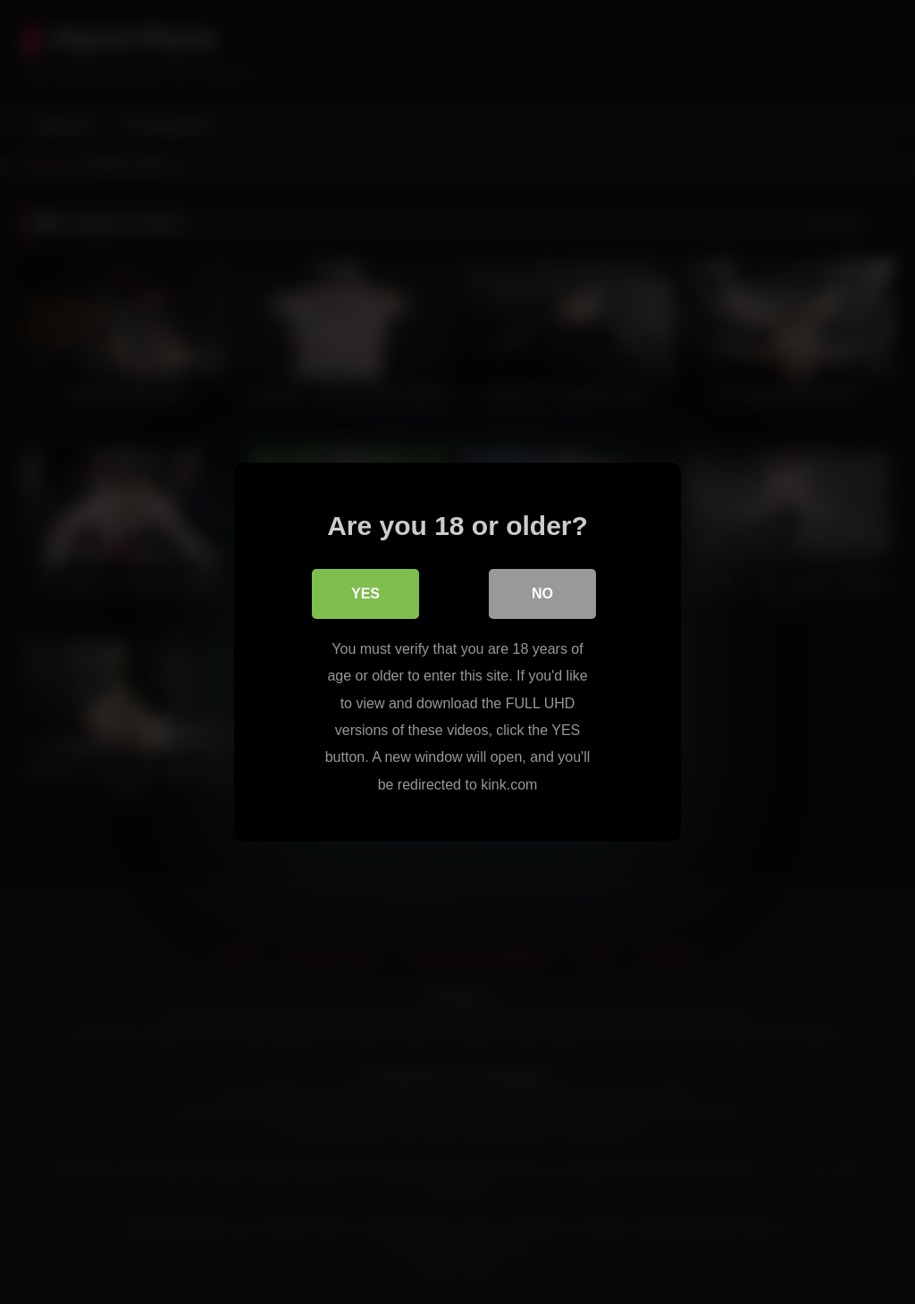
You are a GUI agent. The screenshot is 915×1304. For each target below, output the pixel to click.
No (542, 593)
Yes (365, 593)
